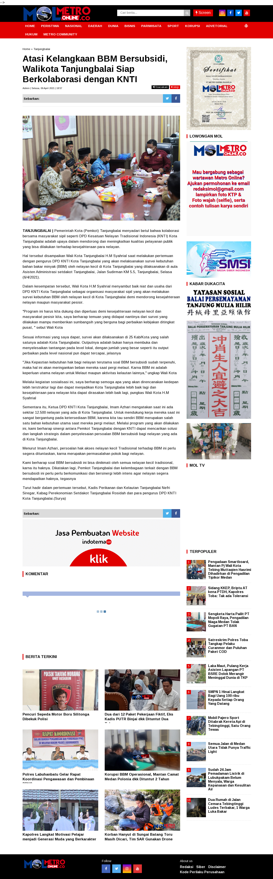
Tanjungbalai (42, 49)
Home (26, 49)
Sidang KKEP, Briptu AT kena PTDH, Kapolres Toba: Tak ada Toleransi (228, 592)
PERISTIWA (50, 26)
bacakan (160, 87)
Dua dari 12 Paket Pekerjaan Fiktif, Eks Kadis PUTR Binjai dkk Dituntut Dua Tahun (139, 719)
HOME (30, 26)
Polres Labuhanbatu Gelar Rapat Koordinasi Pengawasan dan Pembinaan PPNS (58, 779)
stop (175, 87)
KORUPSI (192, 26)
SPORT (173, 26)
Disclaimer (217, 867)
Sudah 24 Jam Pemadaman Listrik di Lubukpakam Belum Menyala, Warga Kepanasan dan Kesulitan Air (229, 779)
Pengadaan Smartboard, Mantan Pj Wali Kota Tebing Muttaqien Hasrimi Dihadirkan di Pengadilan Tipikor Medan (229, 569)
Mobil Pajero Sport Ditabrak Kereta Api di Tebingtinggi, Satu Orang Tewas (229, 723)
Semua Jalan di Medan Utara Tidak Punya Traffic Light (229, 747)
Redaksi (186, 867)
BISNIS (129, 26)
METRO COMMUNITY (60, 34)
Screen (203, 13)
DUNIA (113, 26)
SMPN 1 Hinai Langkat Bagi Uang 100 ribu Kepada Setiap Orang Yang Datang (226, 697)
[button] (246, 24)
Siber (200, 867)
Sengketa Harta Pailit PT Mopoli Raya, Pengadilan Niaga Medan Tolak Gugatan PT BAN (228, 620)
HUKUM (31, 34)
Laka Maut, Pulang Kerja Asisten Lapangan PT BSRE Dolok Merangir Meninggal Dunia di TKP (228, 671)
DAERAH (95, 26)
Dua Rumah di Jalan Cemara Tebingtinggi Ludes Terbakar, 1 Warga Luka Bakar (229, 805)
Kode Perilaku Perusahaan (202, 872)
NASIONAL (73, 26)
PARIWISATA (151, 26)
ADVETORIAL (216, 26)
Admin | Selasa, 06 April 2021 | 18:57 (42, 88)
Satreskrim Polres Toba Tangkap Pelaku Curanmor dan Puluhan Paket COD (228, 646)
